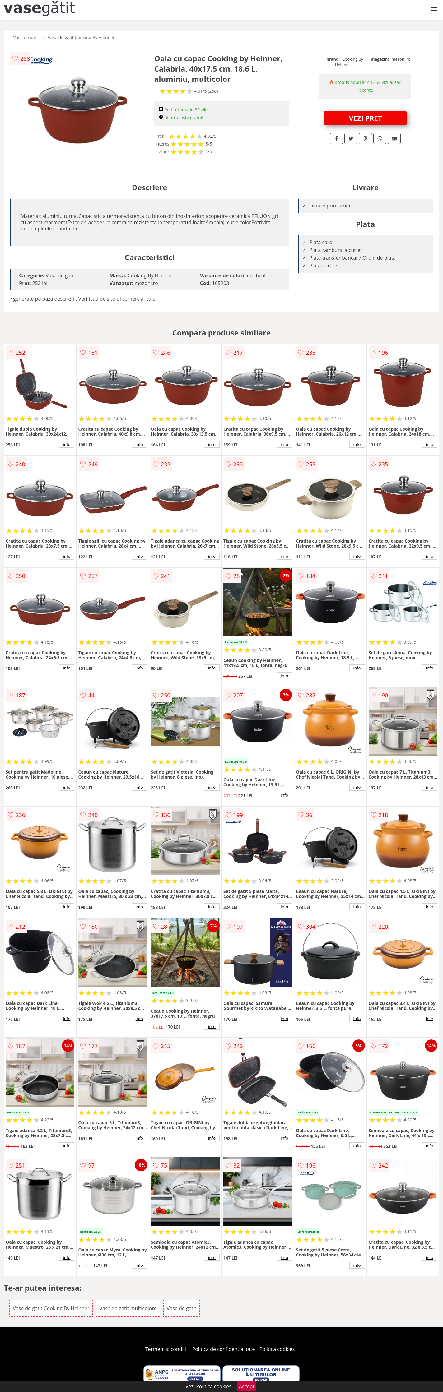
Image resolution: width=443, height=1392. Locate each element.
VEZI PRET (365, 118)
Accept (246, 1386)
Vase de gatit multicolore (128, 1308)
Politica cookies (277, 1349)
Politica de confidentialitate (223, 1349)
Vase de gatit (26, 37)
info (66, 444)
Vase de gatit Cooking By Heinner (81, 37)
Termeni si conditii (166, 1349)
